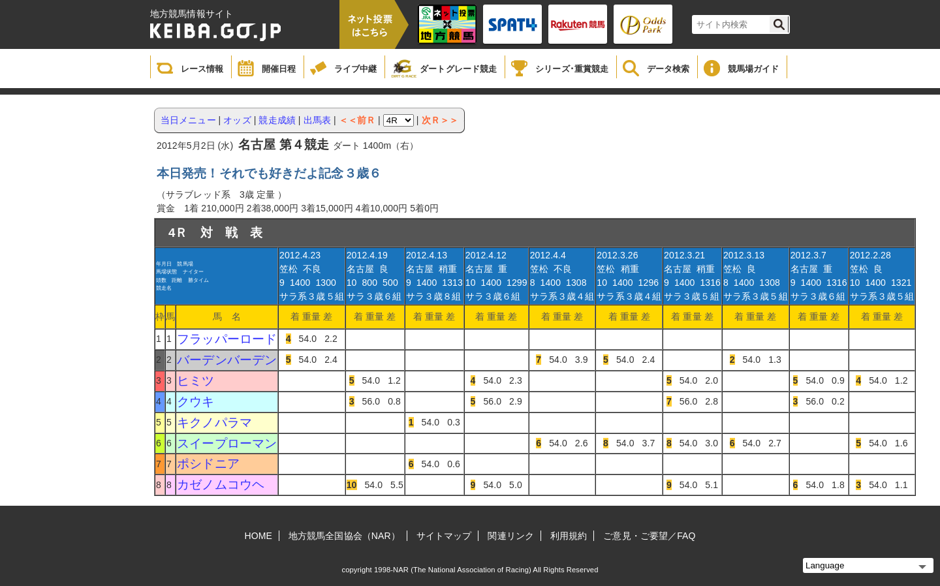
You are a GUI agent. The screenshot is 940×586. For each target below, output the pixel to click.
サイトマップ (444, 536)
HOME (258, 536)
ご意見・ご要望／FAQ (649, 536)
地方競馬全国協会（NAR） (344, 536)
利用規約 (568, 536)
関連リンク (511, 536)
